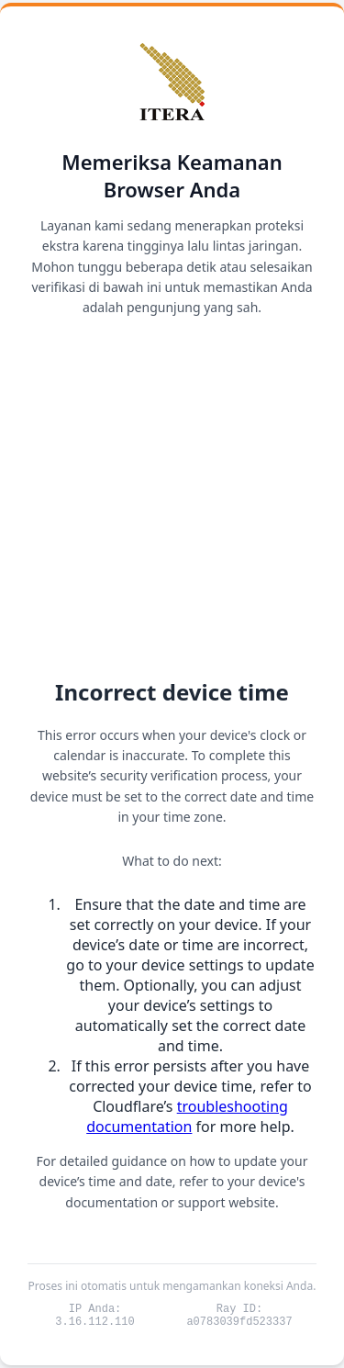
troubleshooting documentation (187, 1113)
